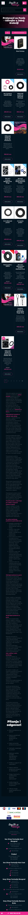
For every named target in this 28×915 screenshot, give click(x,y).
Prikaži (8, 30)
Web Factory (14, 834)
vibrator (13, 600)
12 (7, 32)
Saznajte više (15, 875)
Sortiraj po (23, 30)
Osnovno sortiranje (19, 32)
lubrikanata (15, 686)
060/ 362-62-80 (14, 913)
